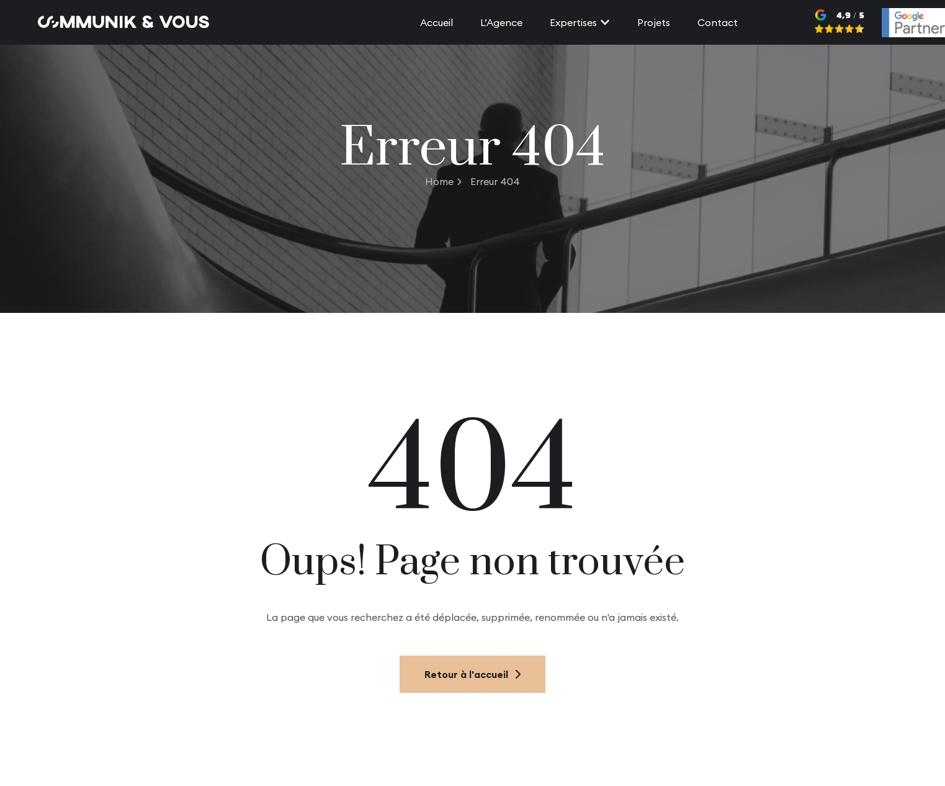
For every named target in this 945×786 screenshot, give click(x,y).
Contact (717, 22)
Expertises (580, 22)
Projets (653, 22)
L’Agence (501, 22)
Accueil (436, 22)
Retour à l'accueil (472, 674)
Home (443, 181)
